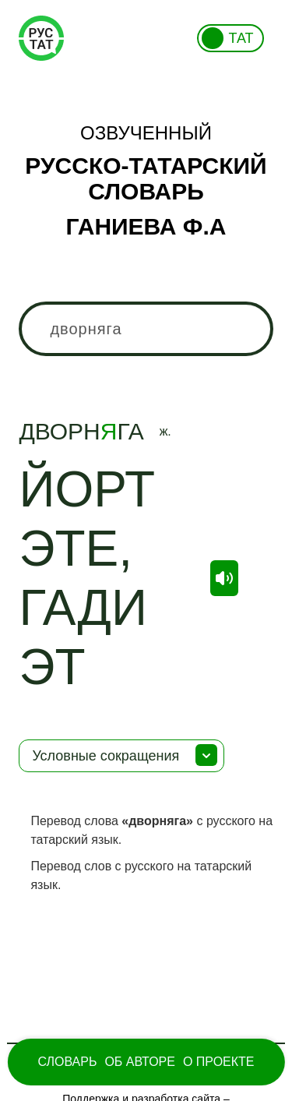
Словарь (67, 1061)
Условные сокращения (105, 756)
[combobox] (146, 329)
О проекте (219, 1061)
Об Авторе (139, 1061)
